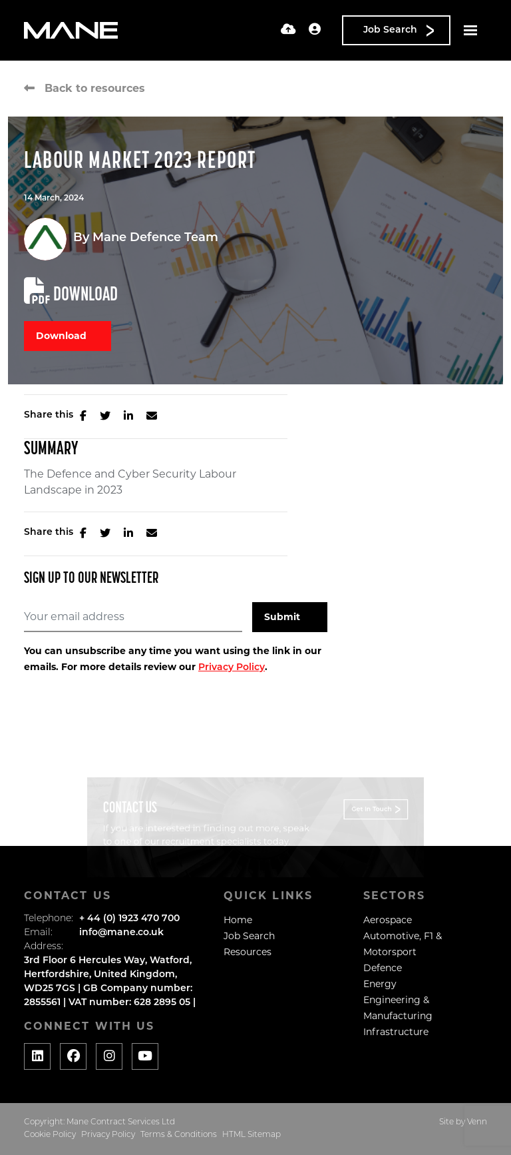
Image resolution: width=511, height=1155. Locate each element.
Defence (382, 968)
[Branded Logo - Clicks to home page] (71, 30)
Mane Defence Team (155, 238)
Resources (247, 952)
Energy (380, 984)
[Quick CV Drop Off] (288, 30)
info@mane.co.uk (121, 933)
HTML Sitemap (251, 1135)
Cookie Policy (50, 1135)
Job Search (249, 936)
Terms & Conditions (178, 1135)
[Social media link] (37, 1056)
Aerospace (387, 920)
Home (238, 920)
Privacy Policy (231, 668)
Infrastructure (395, 1032)
